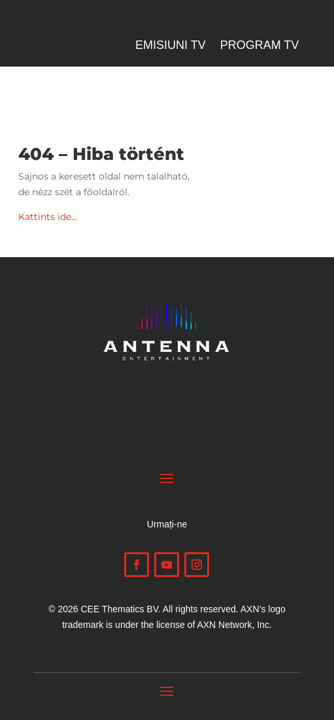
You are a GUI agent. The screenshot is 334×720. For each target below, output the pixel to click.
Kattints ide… (47, 217)
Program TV (259, 46)
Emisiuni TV (170, 46)
